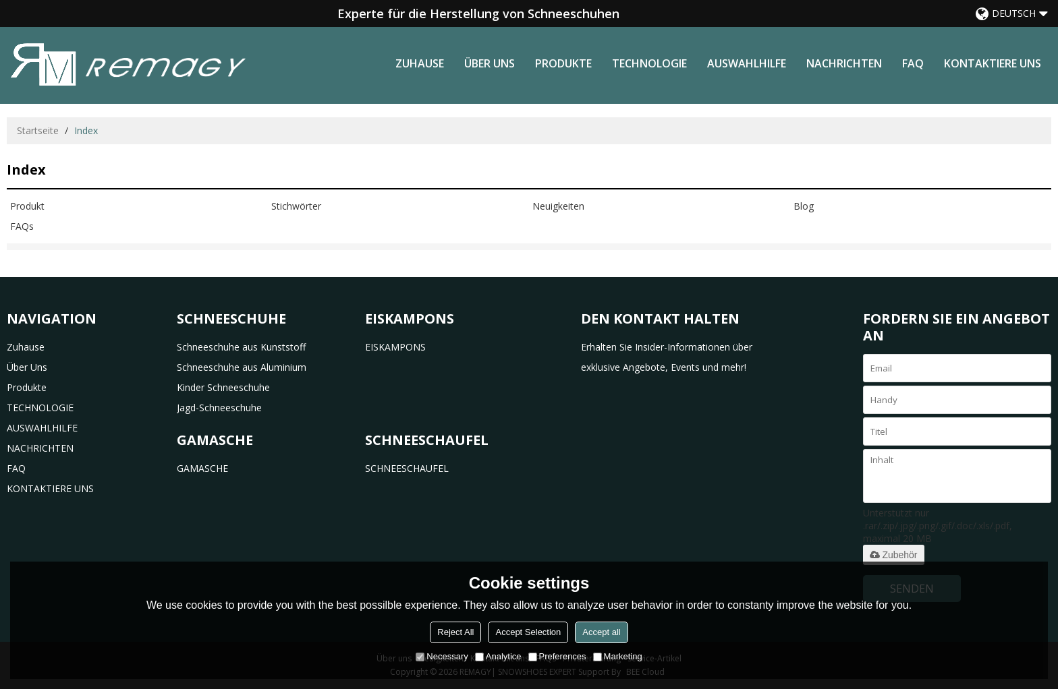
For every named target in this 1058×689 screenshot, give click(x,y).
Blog (804, 206)
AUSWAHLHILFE (746, 63)
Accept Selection (528, 632)
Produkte (563, 63)
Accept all (601, 632)
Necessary (442, 656)
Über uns (489, 63)
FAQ (913, 63)
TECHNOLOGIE (649, 63)
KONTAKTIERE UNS (992, 63)
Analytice (498, 656)
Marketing (617, 656)
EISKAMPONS (395, 346)
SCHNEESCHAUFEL (407, 468)
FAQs (22, 226)
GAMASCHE (202, 468)
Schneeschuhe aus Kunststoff (241, 346)
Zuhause (419, 63)
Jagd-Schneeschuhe (219, 407)
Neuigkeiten (558, 206)
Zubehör (893, 554)
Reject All (455, 632)
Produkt (27, 206)
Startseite (38, 130)
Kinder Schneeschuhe (223, 387)
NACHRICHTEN (844, 63)
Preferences (557, 656)
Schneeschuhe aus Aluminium (241, 367)
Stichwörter (296, 206)
